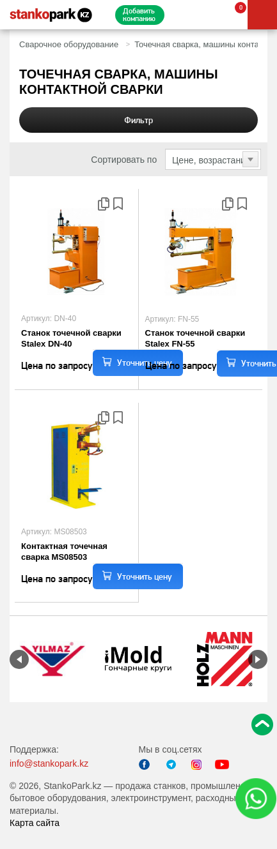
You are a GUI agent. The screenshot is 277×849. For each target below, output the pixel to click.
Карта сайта (34, 823)
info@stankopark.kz (49, 763)
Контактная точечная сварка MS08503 (64, 551)
